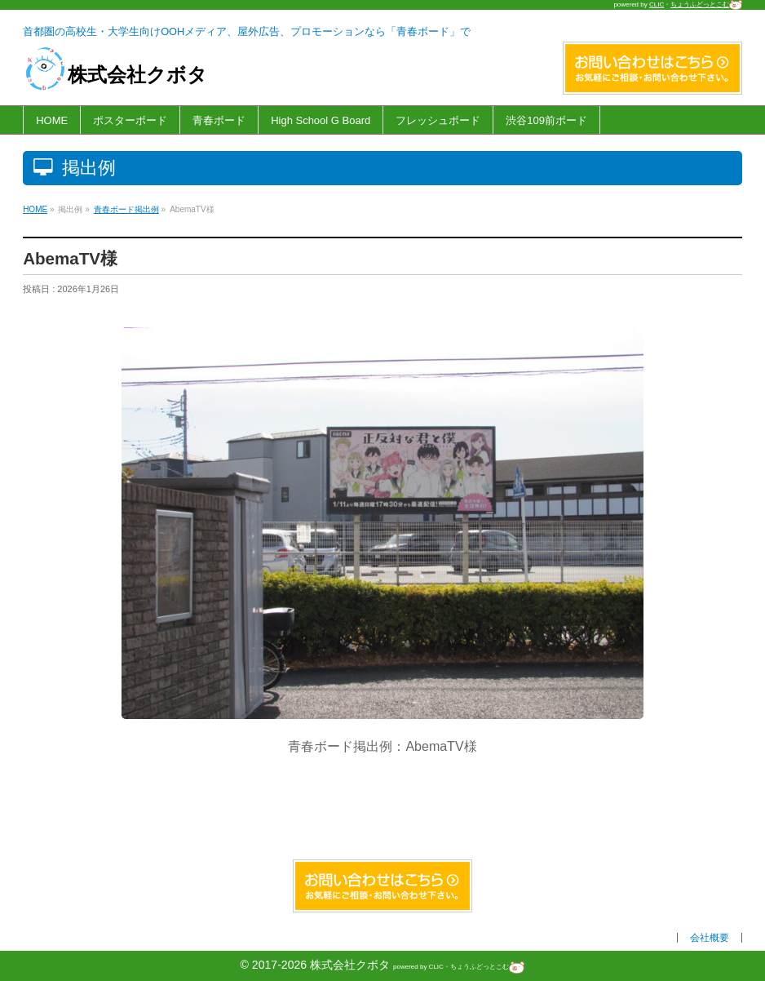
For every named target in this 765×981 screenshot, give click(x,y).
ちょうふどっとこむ (706, 4)
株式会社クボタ (115, 75)
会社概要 (709, 937)
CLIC (656, 4)
